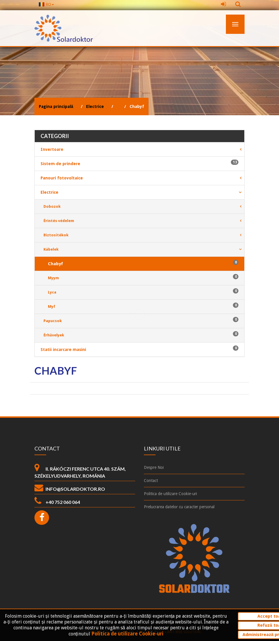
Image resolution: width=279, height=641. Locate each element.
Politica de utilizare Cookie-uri (127, 634)
